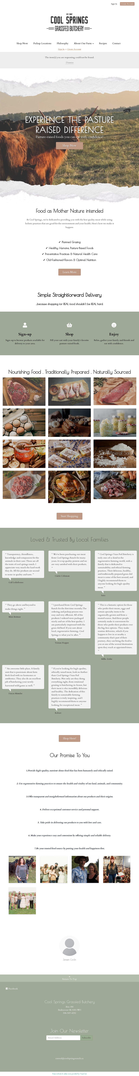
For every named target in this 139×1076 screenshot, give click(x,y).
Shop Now (22, 43)
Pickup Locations (42, 43)
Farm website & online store (61, 1074)
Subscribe (86, 1037)
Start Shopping (69, 516)
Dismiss (69, 62)
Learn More (70, 272)
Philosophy (62, 43)
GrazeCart (83, 1074)
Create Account (127, 4)
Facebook (11, 988)
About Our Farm (84, 43)
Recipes (103, 43)
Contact (116, 43)
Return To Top (69, 978)
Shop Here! (69, 738)
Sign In (114, 4)
